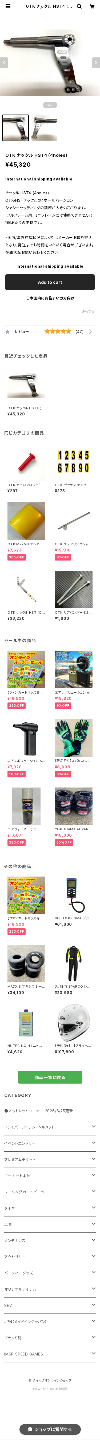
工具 (8, 1224)
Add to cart (50, 282)
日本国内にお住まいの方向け (50, 298)
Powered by (50, 1389)
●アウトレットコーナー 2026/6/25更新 (38, 1111)
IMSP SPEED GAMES (23, 1354)
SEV (8, 1305)
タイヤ (9, 1208)
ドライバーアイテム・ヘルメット (29, 1127)
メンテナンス (15, 1240)
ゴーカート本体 (17, 1175)
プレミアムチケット (19, 1159)
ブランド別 (13, 1338)
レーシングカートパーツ (24, 1192)
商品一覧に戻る (50, 1077)
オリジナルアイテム (20, 1289)
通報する (88, 311)
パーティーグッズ (18, 1273)
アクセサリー (15, 1256)
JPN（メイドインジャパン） (25, 1321)
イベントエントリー (19, 1143)
